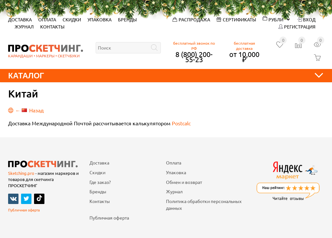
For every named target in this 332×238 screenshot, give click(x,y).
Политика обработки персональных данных (204, 204)
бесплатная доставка (244, 45)
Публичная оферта (24, 209)
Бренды (127, 19)
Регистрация (297, 26)
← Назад (26, 110)
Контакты (52, 26)
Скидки (72, 19)
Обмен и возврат (184, 182)
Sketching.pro (21, 173)
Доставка (20, 19)
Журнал (24, 26)
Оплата (47, 19)
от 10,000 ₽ (244, 56)
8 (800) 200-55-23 (194, 56)
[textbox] (128, 47)
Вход (306, 19)
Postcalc (181, 123)
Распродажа (191, 19)
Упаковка (100, 19)
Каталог (166, 75)
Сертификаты (236, 19)
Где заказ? (100, 182)
